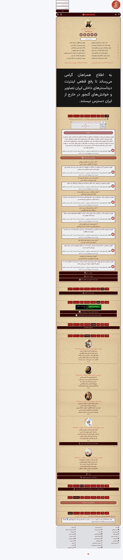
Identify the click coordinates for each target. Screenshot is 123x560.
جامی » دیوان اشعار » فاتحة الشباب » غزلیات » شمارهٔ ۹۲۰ (61, 428)
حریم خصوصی (45, 548)
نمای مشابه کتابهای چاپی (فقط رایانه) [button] (61, 280)
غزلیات (58, 29)
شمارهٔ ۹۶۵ (61, 31)
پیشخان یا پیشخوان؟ (70, 545)
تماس (47, 545)
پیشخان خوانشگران (70, 543)
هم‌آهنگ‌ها (60, 116)
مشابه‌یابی (89, 541)
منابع (47, 543)
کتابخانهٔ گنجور (72, 534)
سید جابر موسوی (59, 126)
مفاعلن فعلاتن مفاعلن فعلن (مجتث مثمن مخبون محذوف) (60, 122)
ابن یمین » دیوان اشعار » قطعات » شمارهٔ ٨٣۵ (61, 375)
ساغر (74, 532)
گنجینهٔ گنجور (72, 536)
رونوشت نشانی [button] (61, 276)
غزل (59, 124)
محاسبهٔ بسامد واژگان (62, 293)
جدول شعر (89, 532)
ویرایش (56, 153)
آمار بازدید (46, 541)
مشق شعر (66, 116)
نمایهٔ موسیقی (88, 536)
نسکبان (73, 548)
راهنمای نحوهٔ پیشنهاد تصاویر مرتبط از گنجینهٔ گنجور (62, 315)
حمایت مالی (45, 534)
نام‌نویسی (65, 519)
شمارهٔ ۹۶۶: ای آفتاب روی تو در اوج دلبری (50, 63)
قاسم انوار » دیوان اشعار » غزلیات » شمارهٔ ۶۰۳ (61, 401)
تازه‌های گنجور (88, 543)
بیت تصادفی (88, 530)
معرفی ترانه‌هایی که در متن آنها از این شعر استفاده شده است (61, 489)
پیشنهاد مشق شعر (61, 327)
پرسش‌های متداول (44, 530)
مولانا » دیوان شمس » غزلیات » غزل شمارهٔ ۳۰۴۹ (61, 349)
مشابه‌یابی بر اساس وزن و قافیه (61, 477)
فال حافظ (89, 534)
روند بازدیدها (49, 116)
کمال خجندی (64, 29)
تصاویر (71, 116)
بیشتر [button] (61, 474)
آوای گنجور (72, 541)
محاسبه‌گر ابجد (71, 539)
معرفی (46, 527)
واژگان (75, 116)
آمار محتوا (46, 536)
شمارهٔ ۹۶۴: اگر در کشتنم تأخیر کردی (74, 63)
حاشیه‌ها (43, 116)
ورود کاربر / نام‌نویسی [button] (61, 15)
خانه (90, 527)
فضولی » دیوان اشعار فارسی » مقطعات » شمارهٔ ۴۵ (61, 458)
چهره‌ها (46, 532)
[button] (92, 14)
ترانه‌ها (55, 116)
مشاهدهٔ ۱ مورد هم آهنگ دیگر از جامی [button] (61, 444)
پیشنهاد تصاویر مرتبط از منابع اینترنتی (61, 312)
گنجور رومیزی (72, 530)
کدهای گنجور (72, 527)
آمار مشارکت (45, 539)
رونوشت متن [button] (61, 273)
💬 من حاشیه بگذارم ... (54, 516)
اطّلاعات (80, 116)
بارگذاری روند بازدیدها (61, 503)
